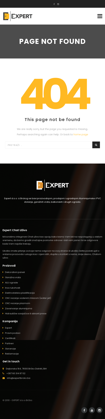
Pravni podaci (12, 333)
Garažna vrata (13, 277)
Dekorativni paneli (15, 272)
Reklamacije (12, 353)
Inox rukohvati (12, 287)
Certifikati (10, 338)
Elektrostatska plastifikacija (20, 292)
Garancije (10, 348)
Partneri (9, 343)
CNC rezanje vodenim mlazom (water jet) (28, 298)
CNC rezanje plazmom (17, 303)
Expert (8, 327)
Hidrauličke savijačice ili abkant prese (25, 313)
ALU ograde (11, 282)
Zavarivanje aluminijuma (18, 308)
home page (81, 134)
